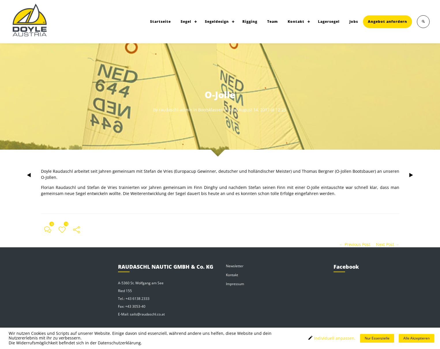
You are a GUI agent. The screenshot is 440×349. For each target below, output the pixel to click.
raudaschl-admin (175, 109)
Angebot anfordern (387, 21)
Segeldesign (217, 21)
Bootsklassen (210, 109)
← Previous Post (354, 244)
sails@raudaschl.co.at (147, 314)
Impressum (235, 283)
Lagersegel (329, 21)
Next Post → (387, 244)
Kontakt (296, 21)
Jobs (353, 21)
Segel (186, 21)
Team (272, 21)
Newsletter (235, 265)
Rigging (249, 21)
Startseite (160, 21)
